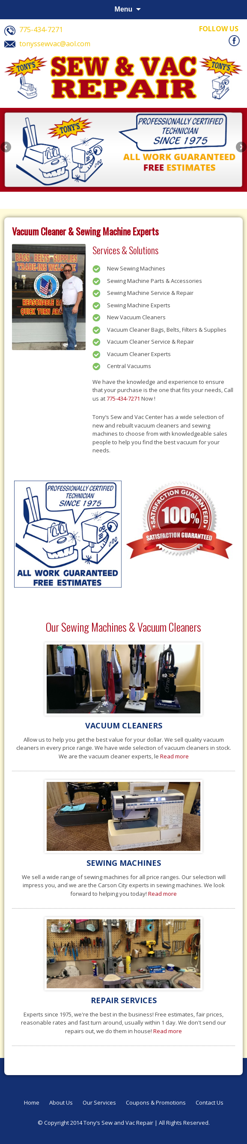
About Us (61, 1102)
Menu (124, 9)
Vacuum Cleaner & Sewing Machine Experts (85, 231)
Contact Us (209, 1102)
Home (31, 1102)
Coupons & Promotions (156, 1102)
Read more (174, 756)
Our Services (99, 1102)
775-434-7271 (123, 398)
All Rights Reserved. (184, 1122)
